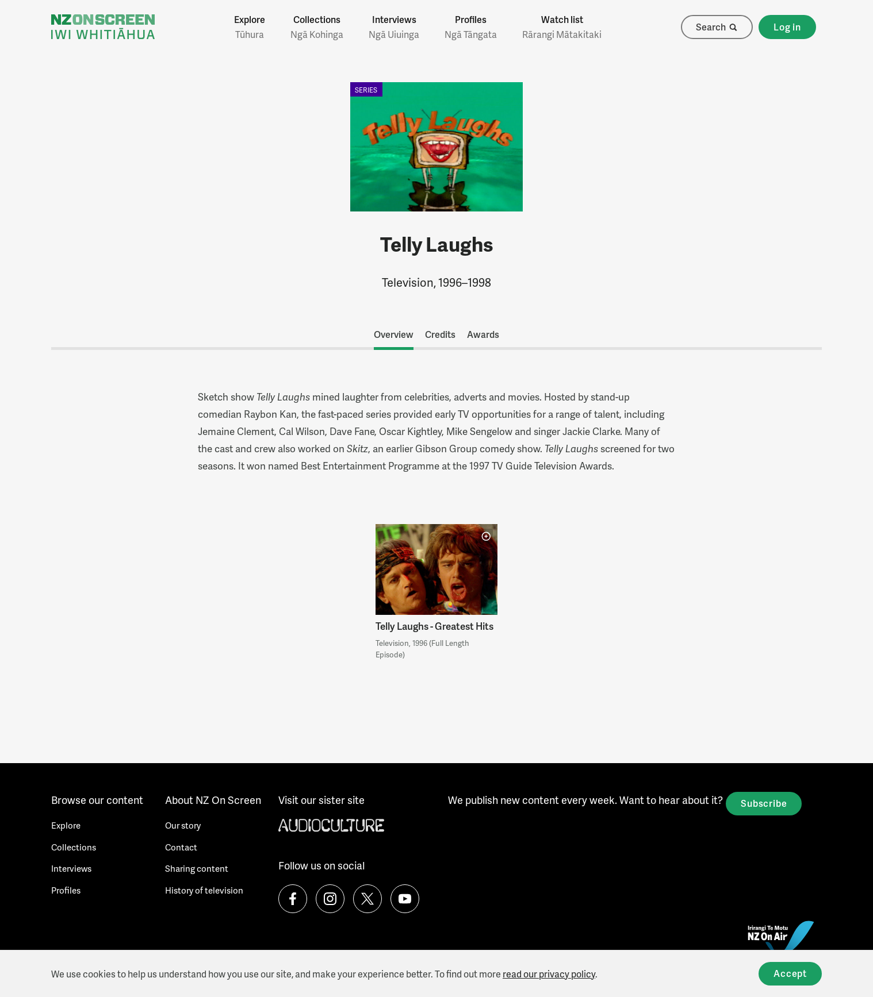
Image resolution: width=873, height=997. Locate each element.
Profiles (471, 27)
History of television (204, 890)
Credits (440, 334)
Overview (393, 334)
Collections (316, 27)
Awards (483, 334)
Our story (183, 825)
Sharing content (196, 868)
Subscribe (764, 803)
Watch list (562, 27)
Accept (790, 973)
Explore (249, 27)
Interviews (394, 27)
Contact (181, 847)
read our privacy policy (549, 973)
